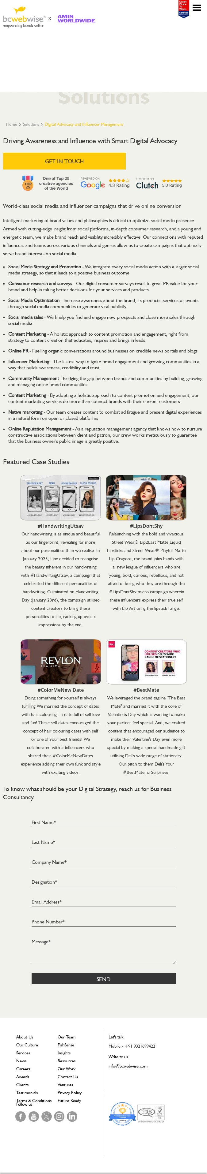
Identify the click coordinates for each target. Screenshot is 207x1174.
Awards (22, 1076)
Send (103, 979)
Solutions (31, 124)
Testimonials (27, 1092)
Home (11, 124)
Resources (66, 1060)
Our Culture (27, 1044)
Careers (23, 1068)
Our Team (66, 1036)
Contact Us (68, 1076)
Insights (64, 1052)
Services (23, 1052)
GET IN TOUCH (64, 161)
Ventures (65, 1084)
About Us (24, 1036)
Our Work (67, 1068)
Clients (22, 1084)
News (21, 1060)
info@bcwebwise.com (128, 1066)
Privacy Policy (70, 1092)
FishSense (66, 1044)
